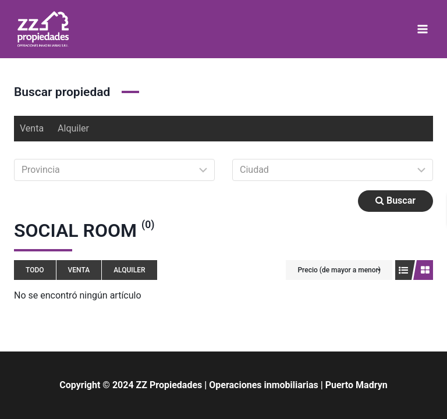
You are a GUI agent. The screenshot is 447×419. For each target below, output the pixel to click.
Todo (35, 270)
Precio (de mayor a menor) (339, 270)
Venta (32, 128)
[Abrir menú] (422, 29)
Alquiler (73, 128)
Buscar (395, 200)
